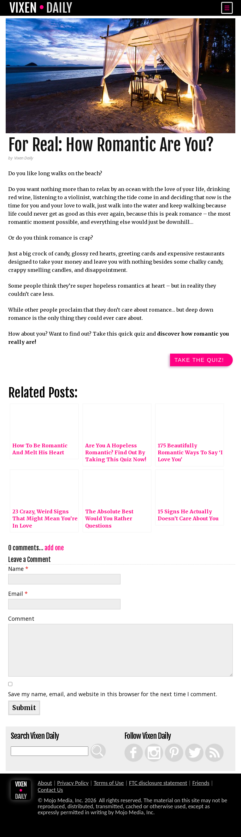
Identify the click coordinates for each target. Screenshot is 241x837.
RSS (206, 745)
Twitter (187, 745)
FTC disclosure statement (158, 784)
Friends (200, 784)
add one (54, 550)
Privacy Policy (73, 784)
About (45, 784)
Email (18, 595)
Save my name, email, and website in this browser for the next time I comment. (112, 696)
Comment (21, 620)
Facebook (127, 745)
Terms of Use (109, 784)
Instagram (147, 745)
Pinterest (167, 745)
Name (18, 570)
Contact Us (50, 791)
